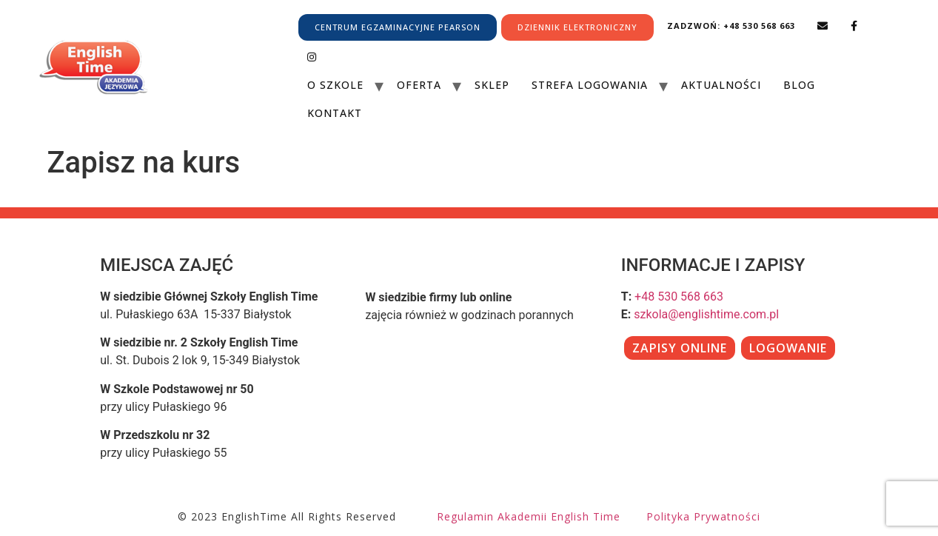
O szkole (335, 85)
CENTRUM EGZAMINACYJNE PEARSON (397, 27)
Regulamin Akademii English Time (528, 516)
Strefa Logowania (590, 85)
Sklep (492, 85)
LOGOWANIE (788, 348)
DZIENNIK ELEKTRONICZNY (577, 27)
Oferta (419, 85)
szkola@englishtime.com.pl (706, 314)
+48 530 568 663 (678, 296)
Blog (799, 85)
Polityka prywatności (703, 516)
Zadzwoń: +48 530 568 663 (731, 25)
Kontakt (334, 113)
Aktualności (721, 85)
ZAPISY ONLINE (679, 348)
